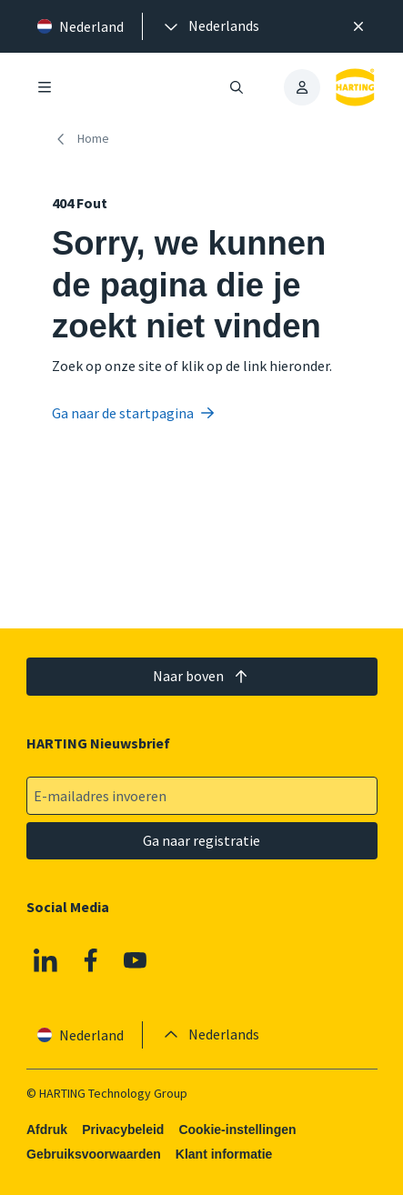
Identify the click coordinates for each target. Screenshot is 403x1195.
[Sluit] (358, 26)
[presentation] (210, 26)
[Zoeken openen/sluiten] (236, 87)
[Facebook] (90, 959)
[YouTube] (135, 959)
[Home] (84, 139)
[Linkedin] (45, 959)
